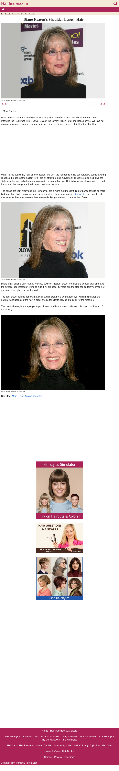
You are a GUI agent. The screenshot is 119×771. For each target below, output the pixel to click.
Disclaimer (69, 757)
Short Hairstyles (30, 736)
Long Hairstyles (70, 736)
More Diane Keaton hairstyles (27, 396)
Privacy (58, 757)
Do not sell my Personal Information (19, 763)
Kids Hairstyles (106, 736)
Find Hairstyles (69, 739)
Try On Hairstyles (51, 739)
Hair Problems (26, 745)
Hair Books (68, 751)
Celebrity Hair (16, 14)
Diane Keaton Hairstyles (28, 14)
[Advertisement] (53, 149)
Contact (48, 757)
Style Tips (95, 745)
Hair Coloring (81, 745)
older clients (79, 194)
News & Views (52, 751)
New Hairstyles (12, 736)
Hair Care (12, 745)
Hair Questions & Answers (63, 731)
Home (2, 14)
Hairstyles (8, 14)
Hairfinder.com (14, 3)
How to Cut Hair (44, 745)
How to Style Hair (63, 745)
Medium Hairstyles (50, 736)
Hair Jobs (107, 745)
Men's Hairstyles (88, 736)
